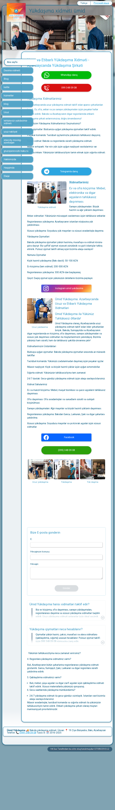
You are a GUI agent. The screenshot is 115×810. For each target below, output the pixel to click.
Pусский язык (101, 3)
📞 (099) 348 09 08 (26, 788)
